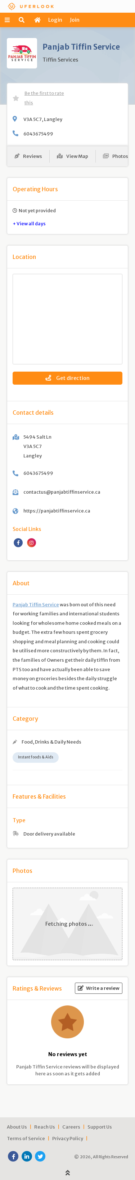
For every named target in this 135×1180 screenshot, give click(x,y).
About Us (17, 1127)
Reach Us (44, 1127)
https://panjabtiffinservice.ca (56, 511)
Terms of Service (26, 1138)
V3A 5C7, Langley (42, 119)
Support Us (99, 1127)
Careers (71, 1127)
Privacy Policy (67, 1138)
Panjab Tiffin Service (36, 604)
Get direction (67, 378)
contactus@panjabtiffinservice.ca (61, 492)
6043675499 (38, 134)
